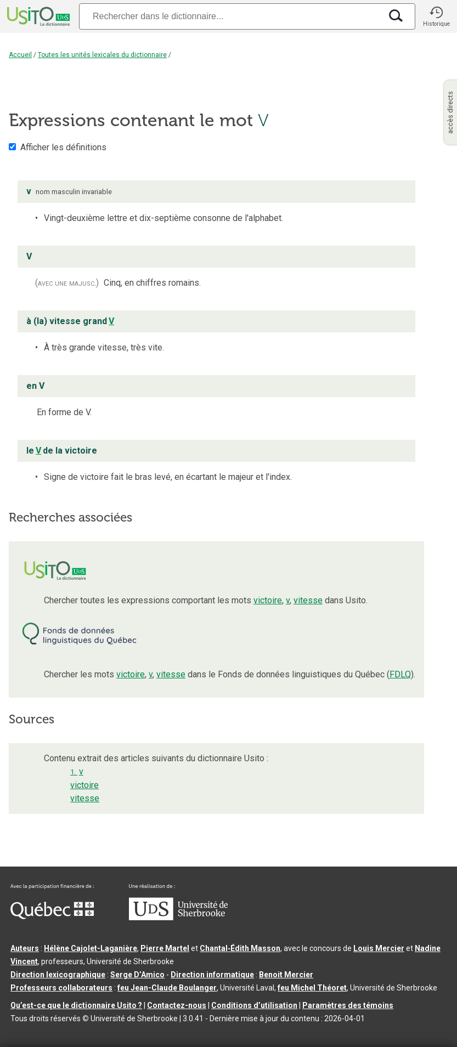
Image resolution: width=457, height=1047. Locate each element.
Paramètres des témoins (347, 1005)
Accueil (20, 55)
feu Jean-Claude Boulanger (167, 987)
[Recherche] (230, 16)
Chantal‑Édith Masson (240, 948)
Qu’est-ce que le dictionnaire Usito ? (76, 1005)
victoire (267, 600)
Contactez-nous (176, 1005)
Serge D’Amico (137, 974)
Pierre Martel (164, 948)
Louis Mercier (378, 948)
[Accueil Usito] (37, 16)
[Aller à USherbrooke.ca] (178, 917)
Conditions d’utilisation (254, 1005)
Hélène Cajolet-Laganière (90, 948)
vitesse (308, 600)
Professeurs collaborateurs (61, 987)
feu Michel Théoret (312, 987)
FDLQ (400, 674)
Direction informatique (212, 974)
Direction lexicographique (57, 974)
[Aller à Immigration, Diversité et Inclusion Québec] (52, 916)
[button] (436, 16)
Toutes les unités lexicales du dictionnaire (102, 55)
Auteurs (24, 948)
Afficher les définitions (63, 147)
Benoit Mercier (286, 974)
